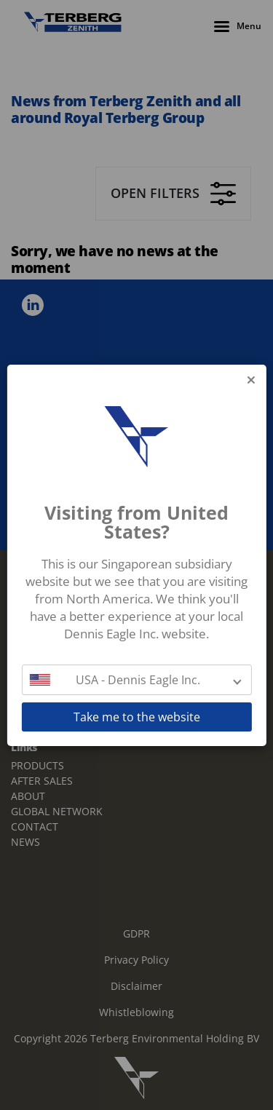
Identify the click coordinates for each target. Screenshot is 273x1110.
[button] (136, 680)
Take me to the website (137, 717)
